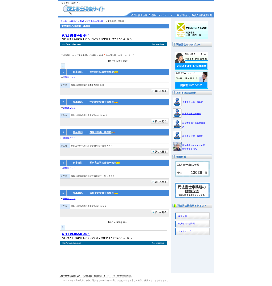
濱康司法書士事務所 (100, 132)
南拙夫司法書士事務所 (102, 193)
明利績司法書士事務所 (102, 71)
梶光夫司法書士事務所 (192, 136)
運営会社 (182, 216)
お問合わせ (184, 15)
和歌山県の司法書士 (95, 21)
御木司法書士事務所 (191, 113)
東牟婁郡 (78, 71)
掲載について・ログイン (163, 15)
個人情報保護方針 (203, 15)
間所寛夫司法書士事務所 (103, 162)
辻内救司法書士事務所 (102, 102)
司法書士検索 (140, 15)
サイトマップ (184, 231)
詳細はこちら (69, 77)
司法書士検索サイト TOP (72, 21)
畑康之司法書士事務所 (192, 102)
